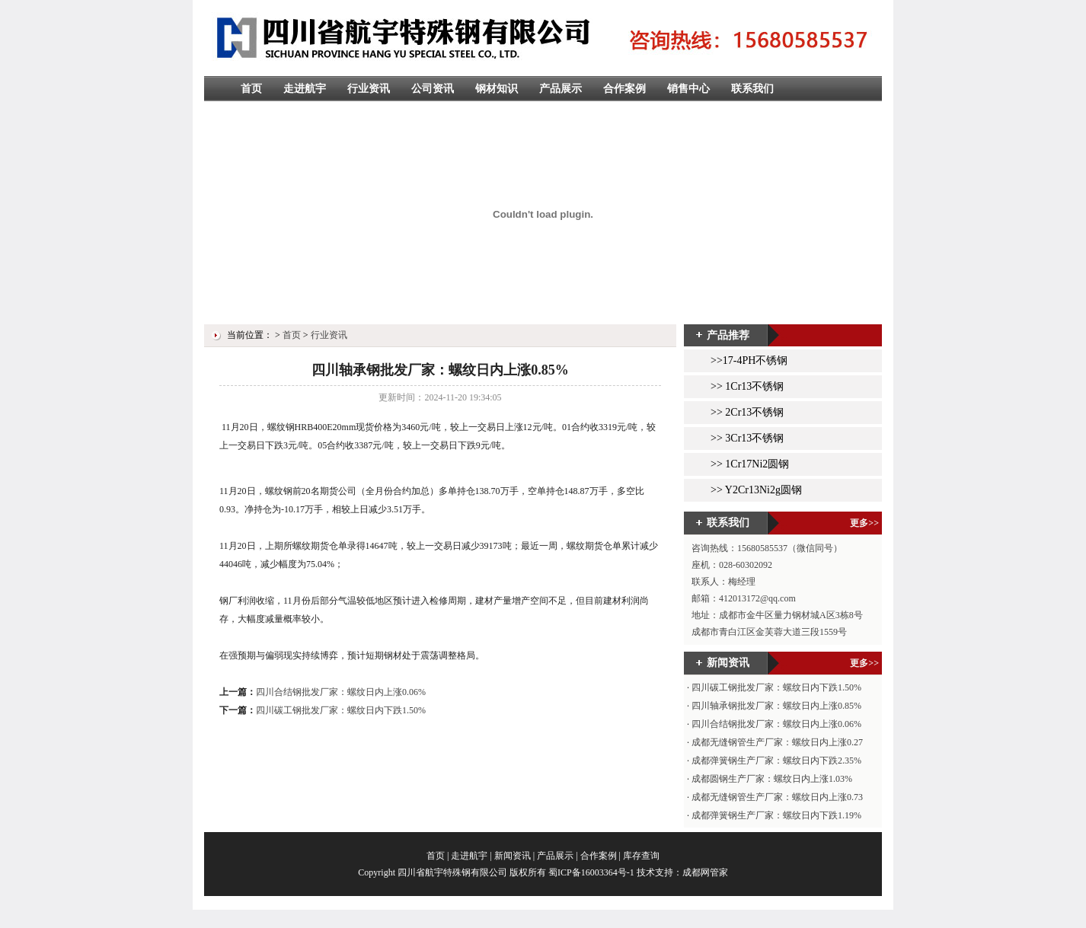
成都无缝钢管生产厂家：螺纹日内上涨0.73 (777, 797)
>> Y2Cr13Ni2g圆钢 (756, 490)
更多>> (864, 523)
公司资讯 (432, 88)
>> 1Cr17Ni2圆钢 (750, 464)
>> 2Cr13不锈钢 (747, 412)
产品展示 (560, 88)
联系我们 (752, 88)
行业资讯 (368, 88)
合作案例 (624, 88)
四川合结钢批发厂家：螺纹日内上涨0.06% (341, 692)
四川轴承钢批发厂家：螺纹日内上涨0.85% (776, 705)
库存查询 (641, 855)
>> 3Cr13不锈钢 (747, 438)
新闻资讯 (512, 855)
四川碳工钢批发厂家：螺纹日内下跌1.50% (341, 710)
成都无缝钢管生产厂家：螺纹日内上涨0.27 (777, 742)
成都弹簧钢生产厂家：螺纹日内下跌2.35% (776, 760)
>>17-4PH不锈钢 (749, 360)
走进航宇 (304, 88)
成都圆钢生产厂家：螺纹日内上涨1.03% (772, 778)
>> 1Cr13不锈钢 (747, 386)
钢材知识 (496, 88)
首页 (251, 88)
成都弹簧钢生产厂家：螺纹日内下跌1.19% (776, 815)
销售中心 (688, 88)
